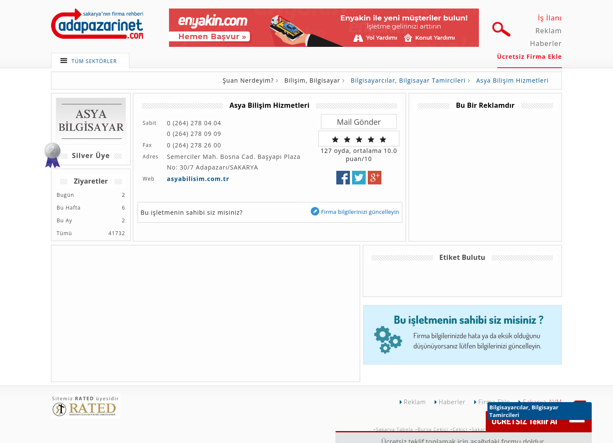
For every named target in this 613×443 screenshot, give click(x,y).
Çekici (460, 429)
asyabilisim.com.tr (198, 179)
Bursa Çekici (433, 429)
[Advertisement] (484, 172)
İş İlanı (550, 18)
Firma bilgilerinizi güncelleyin (354, 211)
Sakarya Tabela (394, 429)
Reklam (549, 30)
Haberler (546, 43)
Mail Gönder (359, 122)
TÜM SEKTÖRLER (94, 61)
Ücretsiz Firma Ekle (529, 56)
